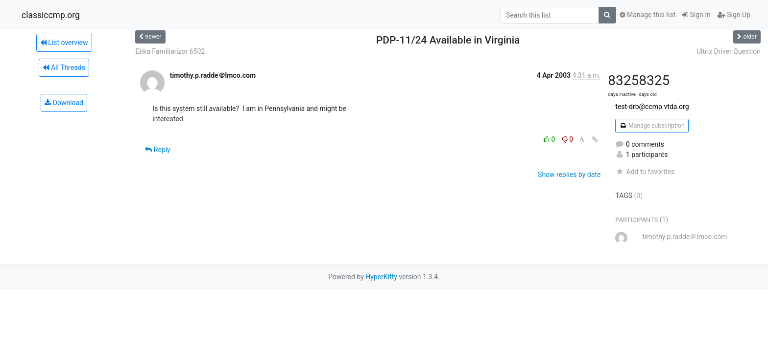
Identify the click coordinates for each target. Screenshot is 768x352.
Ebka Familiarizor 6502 (170, 51)
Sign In (696, 15)
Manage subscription (651, 125)
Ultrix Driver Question (728, 51)
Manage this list (647, 15)
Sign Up (734, 15)
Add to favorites (644, 172)
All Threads (64, 67)
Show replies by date (569, 174)
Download (64, 103)
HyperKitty (381, 277)
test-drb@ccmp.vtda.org (652, 106)
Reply (157, 150)
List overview (64, 42)
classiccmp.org (51, 15)
